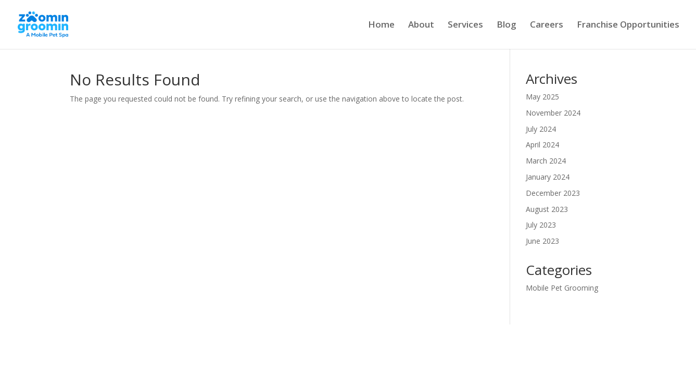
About (421, 25)
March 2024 (546, 161)
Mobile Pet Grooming (562, 288)
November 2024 (553, 113)
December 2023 (553, 193)
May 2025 (542, 97)
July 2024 (541, 129)
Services (465, 25)
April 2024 (542, 144)
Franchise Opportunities (628, 25)
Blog (506, 25)
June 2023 (542, 241)
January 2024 (548, 177)
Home (381, 25)
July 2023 (541, 225)
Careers (546, 25)
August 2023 (547, 209)
